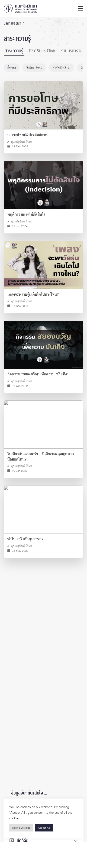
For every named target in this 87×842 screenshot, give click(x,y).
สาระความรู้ (14, 51)
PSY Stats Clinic (42, 51)
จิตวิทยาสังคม (34, 68)
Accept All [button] (44, 828)
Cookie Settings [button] (21, 828)
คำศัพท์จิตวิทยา (61, 68)
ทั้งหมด (11, 68)
